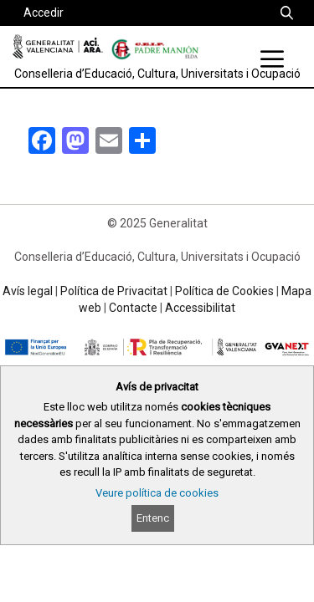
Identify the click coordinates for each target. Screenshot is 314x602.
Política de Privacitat (113, 291)
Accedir (43, 12)
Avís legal (28, 291)
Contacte (133, 307)
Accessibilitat (200, 307)
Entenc (152, 518)
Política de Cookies (224, 291)
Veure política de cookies (157, 493)
